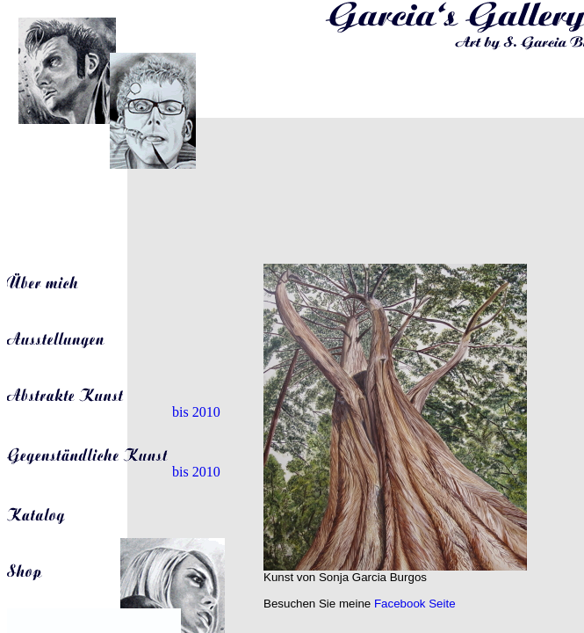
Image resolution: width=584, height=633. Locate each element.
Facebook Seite (415, 603)
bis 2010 (113, 411)
